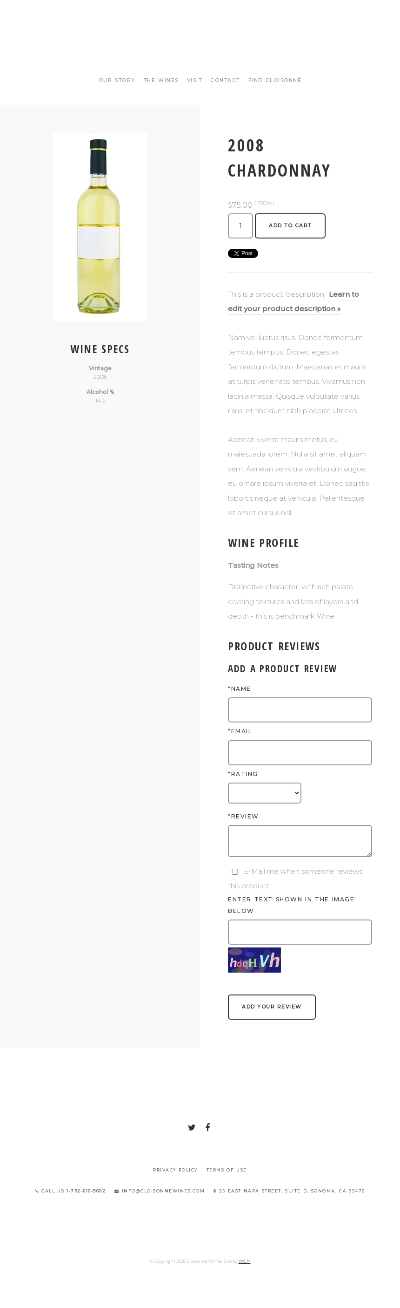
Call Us (70, 1190)
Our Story (117, 80)
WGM (245, 1261)
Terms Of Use (227, 1169)
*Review (243, 816)
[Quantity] (240, 225)
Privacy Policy (175, 1169)
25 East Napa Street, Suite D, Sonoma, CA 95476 (289, 1190)
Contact (225, 80)
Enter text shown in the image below (291, 905)
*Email (240, 731)
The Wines (161, 80)
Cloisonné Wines (200, 42)
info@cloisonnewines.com (159, 1190)
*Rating (243, 773)
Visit (194, 80)
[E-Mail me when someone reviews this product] (235, 872)
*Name (239, 688)
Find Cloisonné (275, 80)
